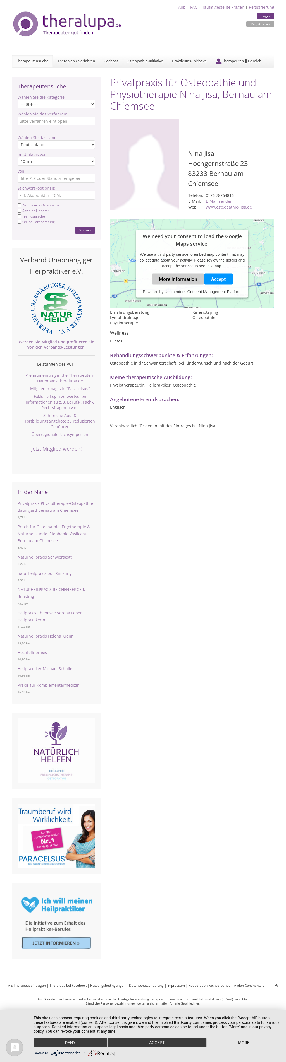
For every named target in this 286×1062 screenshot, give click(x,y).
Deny (70, 1042)
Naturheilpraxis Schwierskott (45, 557)
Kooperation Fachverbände (209, 985)
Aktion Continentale (249, 985)
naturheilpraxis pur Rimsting (45, 573)
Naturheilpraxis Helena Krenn (46, 636)
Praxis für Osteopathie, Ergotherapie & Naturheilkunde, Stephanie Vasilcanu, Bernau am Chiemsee (54, 533)
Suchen (85, 230)
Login (265, 16)
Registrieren (260, 24)
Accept (218, 279)
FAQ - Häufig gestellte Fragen (217, 7)
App (182, 7)
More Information (178, 279)
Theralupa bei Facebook (68, 985)
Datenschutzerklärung (146, 985)
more (243, 1042)
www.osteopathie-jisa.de (229, 207)
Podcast (111, 61)
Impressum (176, 985)
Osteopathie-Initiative (145, 61)
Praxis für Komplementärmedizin (49, 685)
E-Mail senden (219, 201)
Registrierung (261, 7)
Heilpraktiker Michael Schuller (46, 668)
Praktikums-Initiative (189, 61)
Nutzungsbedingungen (107, 985)
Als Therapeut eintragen (27, 985)
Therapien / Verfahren (76, 61)
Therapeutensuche (32, 61)
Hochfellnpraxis (32, 652)
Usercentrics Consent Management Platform (203, 291)
